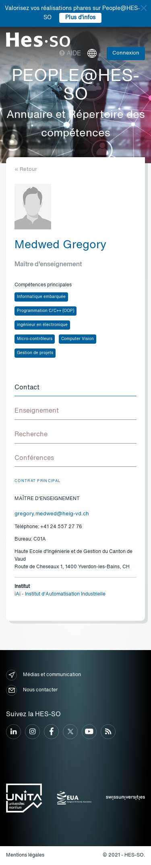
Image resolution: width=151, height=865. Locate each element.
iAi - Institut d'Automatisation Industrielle (59, 594)
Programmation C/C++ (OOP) (45, 311)
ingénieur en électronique (42, 325)
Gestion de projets (35, 353)
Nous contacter (32, 690)
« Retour (25, 169)
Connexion (125, 53)
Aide (70, 54)
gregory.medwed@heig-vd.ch (51, 514)
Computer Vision (77, 339)
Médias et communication (43, 675)
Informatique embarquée (41, 297)
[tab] (75, 388)
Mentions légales (25, 855)
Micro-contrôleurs (34, 339)
